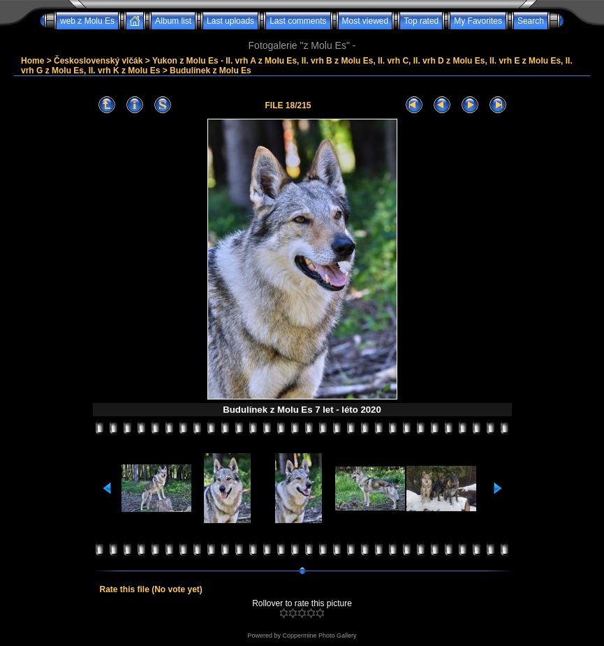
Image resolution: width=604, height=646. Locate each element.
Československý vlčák (98, 61)
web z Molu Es (87, 21)
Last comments (298, 21)
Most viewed (365, 21)
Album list (173, 21)
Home (32, 61)
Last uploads (230, 21)
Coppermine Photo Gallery (319, 635)
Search (530, 21)
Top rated (421, 21)
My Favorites (478, 21)
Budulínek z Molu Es (210, 70)
